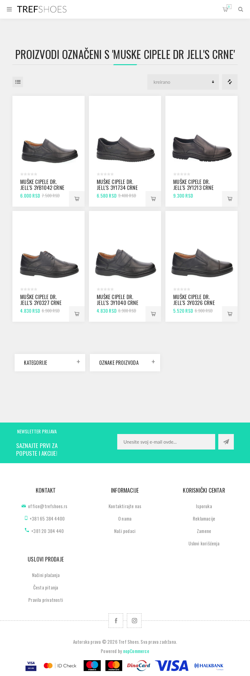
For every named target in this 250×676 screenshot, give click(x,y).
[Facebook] (116, 620)
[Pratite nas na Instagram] (134, 620)
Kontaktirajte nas (125, 506)
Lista (17, 82)
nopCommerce (136, 650)
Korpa (229, 6)
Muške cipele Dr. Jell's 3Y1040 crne (117, 300)
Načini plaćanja (46, 574)
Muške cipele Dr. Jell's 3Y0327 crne (41, 300)
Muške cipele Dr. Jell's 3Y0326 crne (194, 300)
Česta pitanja (45, 587)
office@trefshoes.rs (47, 506)
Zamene (204, 530)
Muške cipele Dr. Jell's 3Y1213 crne (193, 184)
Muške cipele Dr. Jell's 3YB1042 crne (42, 184)
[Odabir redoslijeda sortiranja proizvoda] (183, 82)
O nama (125, 518)
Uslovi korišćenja (203, 543)
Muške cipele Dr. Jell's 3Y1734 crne (117, 184)
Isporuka (204, 506)
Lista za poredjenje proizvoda (230, 82)
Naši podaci (125, 530)
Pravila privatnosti (45, 599)
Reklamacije (204, 518)
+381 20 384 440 (47, 530)
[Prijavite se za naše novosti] (166, 442)
